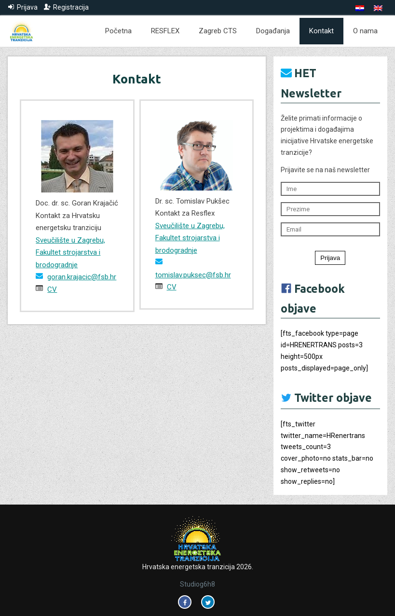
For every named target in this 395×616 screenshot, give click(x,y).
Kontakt (321, 31)
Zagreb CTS (218, 31)
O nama (365, 31)
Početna (118, 31)
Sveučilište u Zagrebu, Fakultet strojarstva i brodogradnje (70, 252)
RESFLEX (165, 31)
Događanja (273, 31)
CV (52, 289)
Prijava (330, 257)
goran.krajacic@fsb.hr (81, 277)
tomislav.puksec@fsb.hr (193, 275)
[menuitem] (360, 8)
